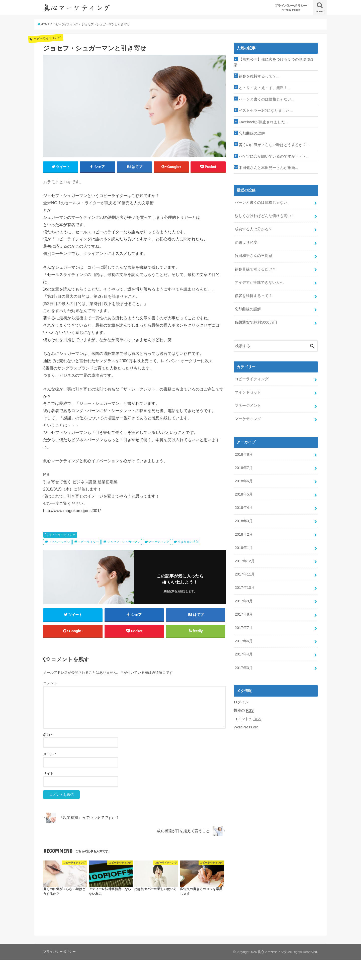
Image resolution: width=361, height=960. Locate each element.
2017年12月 (244, 559)
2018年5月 (243, 493)
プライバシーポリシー (291, 8)
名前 (47, 735)
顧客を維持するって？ (253, 295)
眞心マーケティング (272, 952)
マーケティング (158, 542)
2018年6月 (243, 479)
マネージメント (248, 404)
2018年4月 (243, 506)
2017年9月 (243, 599)
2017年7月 (243, 625)
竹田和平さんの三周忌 (253, 255)
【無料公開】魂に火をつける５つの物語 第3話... (273, 62)
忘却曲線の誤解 (252, 133)
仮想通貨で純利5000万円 (256, 321)
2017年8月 (243, 612)
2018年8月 (243, 453)
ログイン (241, 699)
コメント (50, 683)
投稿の (244, 708)
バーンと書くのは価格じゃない (261, 202)
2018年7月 (243, 466)
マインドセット (248, 391)
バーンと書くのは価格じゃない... (266, 99)
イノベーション (59, 542)
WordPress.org (246, 724)
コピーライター (88, 542)
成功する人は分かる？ (253, 229)
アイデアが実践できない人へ (259, 281)
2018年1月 (243, 546)
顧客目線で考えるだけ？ (255, 268)
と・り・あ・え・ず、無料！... (265, 88)
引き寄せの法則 (188, 542)
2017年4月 (243, 652)
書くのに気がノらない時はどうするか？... (274, 145)
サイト (48, 774)
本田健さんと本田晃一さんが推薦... (268, 167)
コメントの (247, 716)
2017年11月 (244, 572)
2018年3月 (243, 519)
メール (49, 754)
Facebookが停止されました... (263, 122)
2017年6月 (243, 638)
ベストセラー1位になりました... (266, 111)
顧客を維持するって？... (259, 76)
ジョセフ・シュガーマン (123, 542)
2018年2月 (243, 532)
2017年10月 (244, 586)
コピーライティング (61, 535)
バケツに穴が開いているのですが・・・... (274, 156)
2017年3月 (243, 665)
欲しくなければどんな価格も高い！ (265, 215)
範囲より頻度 (246, 242)
